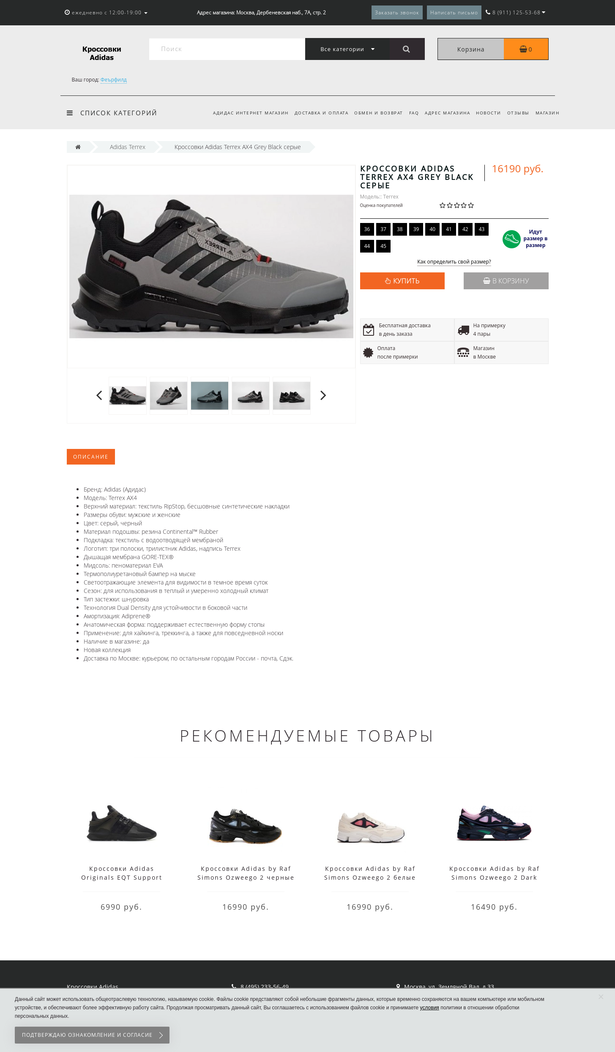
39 (416, 229)
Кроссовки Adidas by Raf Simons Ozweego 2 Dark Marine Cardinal (494, 877)
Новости (486, 113)
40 (432, 229)
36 (367, 229)
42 (465, 229)
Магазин (548, 113)
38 (400, 229)
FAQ (409, 113)
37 (383, 229)
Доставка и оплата (314, 113)
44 (367, 246)
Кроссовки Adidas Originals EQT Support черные (121, 877)
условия (429, 1008)
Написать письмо (454, 12)
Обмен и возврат (371, 113)
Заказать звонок (397, 12)
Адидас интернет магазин (241, 113)
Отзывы (517, 113)
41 (449, 229)
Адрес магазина (443, 113)
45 (383, 246)
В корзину (506, 280)
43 (482, 229)
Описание (91, 456)
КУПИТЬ (406, 281)
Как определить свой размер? (454, 262)
